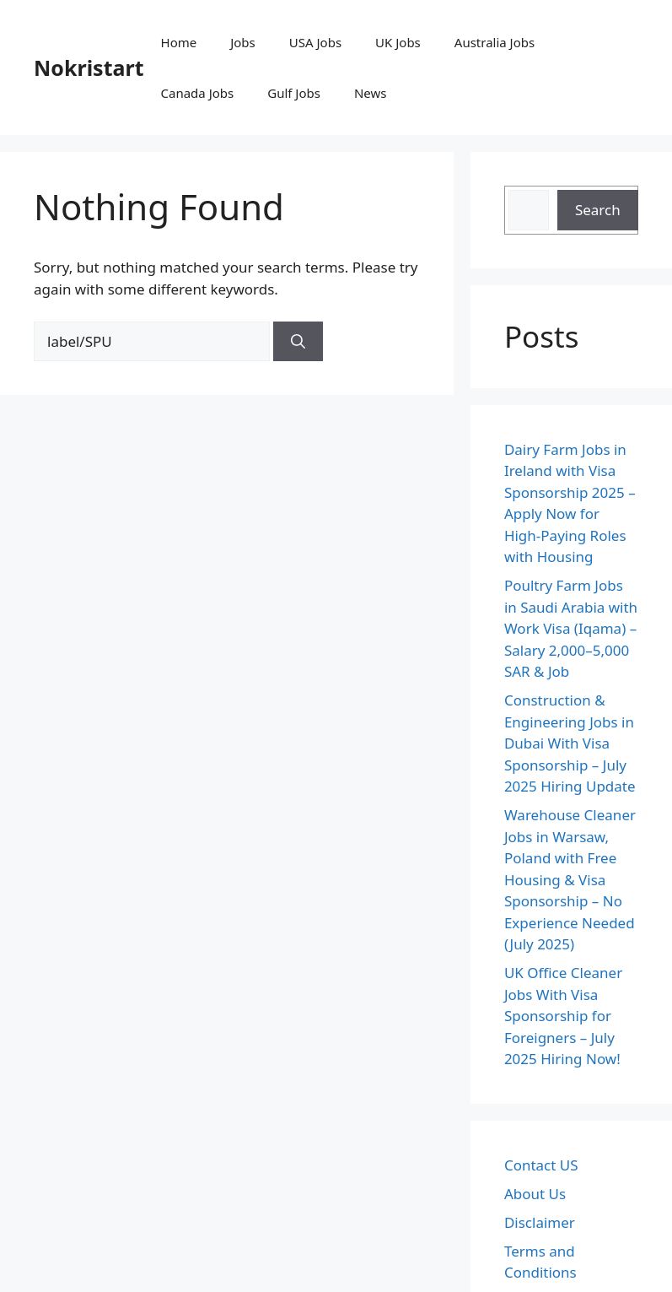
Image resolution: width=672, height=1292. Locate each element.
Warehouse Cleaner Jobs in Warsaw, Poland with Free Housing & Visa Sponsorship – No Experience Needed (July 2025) (570, 879)
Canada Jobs (197, 92)
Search (598, 209)
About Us (535, 1193)
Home (179, 42)
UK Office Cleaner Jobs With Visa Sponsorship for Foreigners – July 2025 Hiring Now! (563, 1015)
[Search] (298, 342)
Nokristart (89, 67)
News (370, 92)
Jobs (242, 42)
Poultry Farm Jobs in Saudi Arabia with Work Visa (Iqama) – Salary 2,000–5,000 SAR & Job (570, 628)
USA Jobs (315, 42)
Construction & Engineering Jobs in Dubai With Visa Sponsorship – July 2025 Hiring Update (570, 743)
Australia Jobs (494, 42)
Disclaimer (539, 1222)
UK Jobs (398, 42)
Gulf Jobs (293, 92)
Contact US (541, 1165)
